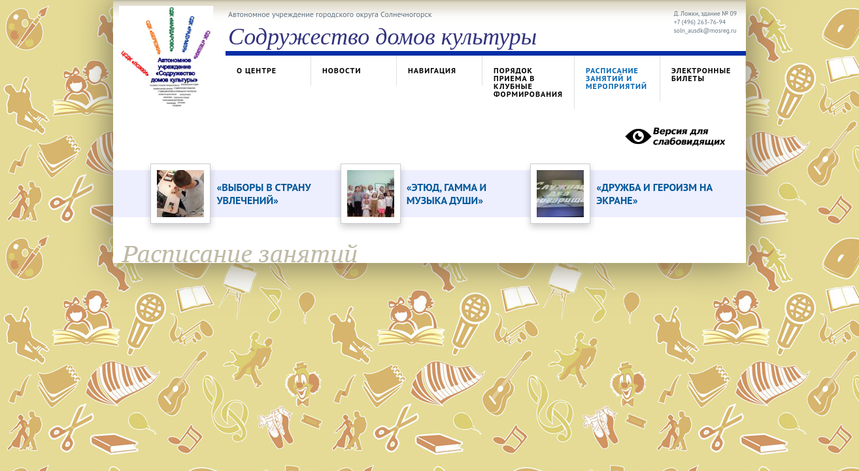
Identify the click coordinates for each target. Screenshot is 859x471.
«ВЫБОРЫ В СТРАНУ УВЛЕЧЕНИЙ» (263, 194)
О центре (257, 70)
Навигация (432, 70)
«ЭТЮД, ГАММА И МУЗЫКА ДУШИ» (446, 194)
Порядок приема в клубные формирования (528, 82)
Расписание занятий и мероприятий (616, 78)
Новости (341, 70)
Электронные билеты (701, 74)
